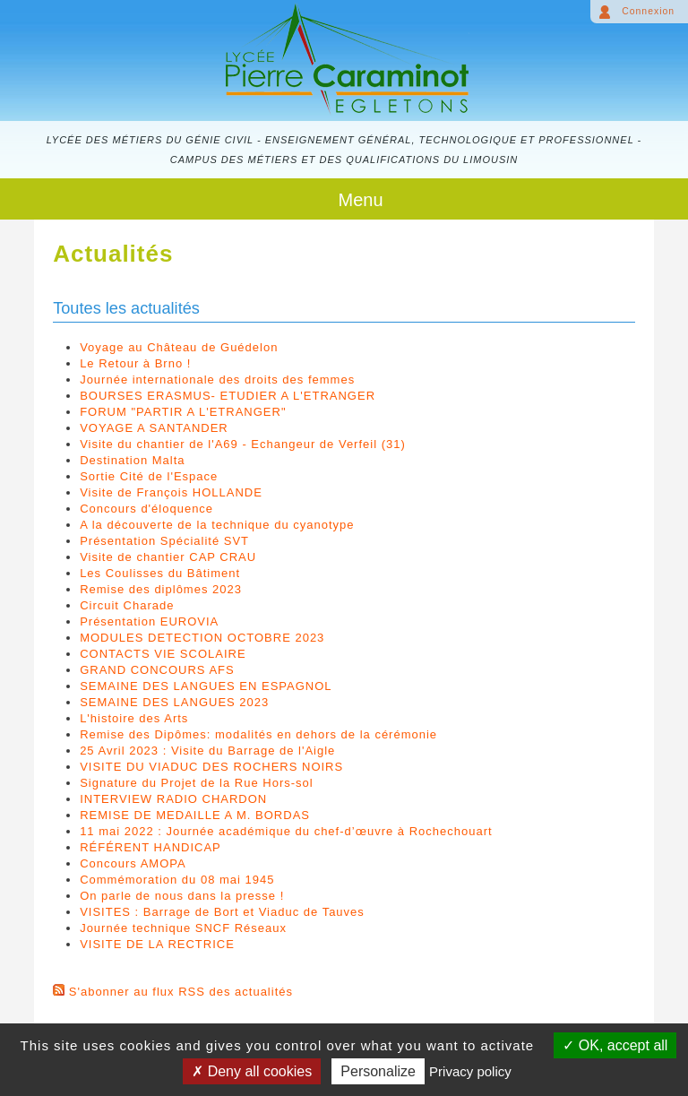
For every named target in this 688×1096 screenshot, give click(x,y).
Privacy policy (470, 1071)
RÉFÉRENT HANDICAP (150, 847)
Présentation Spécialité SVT (164, 541)
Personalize (378, 1071)
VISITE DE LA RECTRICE (157, 944)
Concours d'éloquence (146, 508)
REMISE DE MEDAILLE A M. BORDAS (195, 815)
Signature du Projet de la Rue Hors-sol (197, 783)
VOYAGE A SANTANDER (154, 428)
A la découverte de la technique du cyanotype (217, 524)
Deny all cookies (252, 1071)
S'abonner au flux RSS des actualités (181, 991)
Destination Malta (132, 460)
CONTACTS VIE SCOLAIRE (162, 653)
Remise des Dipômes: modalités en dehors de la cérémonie (258, 734)
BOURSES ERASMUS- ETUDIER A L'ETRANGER (227, 395)
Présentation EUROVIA (149, 621)
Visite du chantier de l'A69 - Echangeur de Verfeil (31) (243, 444)
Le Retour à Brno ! (135, 363)
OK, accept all (615, 1045)
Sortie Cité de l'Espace (149, 476)
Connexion (648, 11)
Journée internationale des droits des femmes (217, 379)
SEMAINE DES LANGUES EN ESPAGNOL (205, 686)
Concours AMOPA (133, 863)
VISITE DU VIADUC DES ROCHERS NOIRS (211, 766)
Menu (360, 200)
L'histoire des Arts (134, 718)
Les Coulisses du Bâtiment (160, 573)
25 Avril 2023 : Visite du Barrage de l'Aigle (207, 750)
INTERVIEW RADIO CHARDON (173, 799)
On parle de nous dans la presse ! (182, 895)
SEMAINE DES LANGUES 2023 (174, 702)
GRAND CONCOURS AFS (157, 670)
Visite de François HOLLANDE (171, 492)
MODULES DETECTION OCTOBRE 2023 (202, 637)
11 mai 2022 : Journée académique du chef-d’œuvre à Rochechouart (286, 831)
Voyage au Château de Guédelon (179, 347)
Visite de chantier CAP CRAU (168, 557)
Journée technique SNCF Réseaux (183, 928)
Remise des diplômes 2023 (161, 589)
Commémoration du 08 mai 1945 (177, 879)
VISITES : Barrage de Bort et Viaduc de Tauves (222, 912)
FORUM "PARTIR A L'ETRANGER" (183, 412)
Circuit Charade (127, 605)
